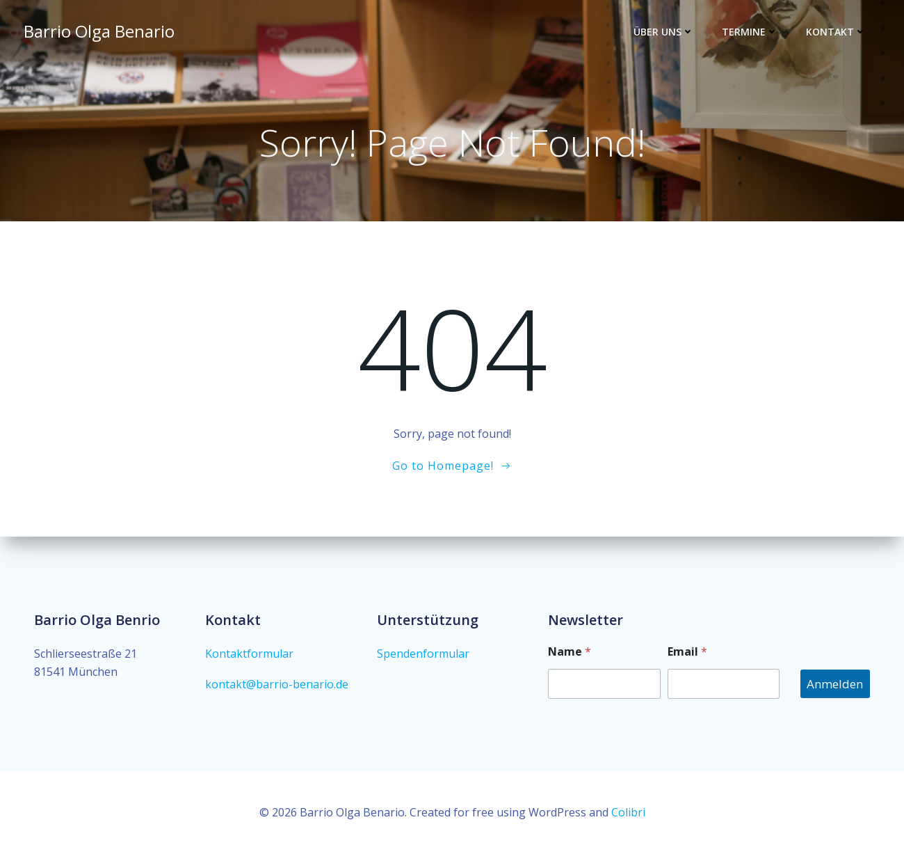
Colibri (628, 812)
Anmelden (835, 684)
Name (569, 651)
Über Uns (663, 31)
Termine (750, 31)
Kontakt (836, 31)
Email (687, 651)
